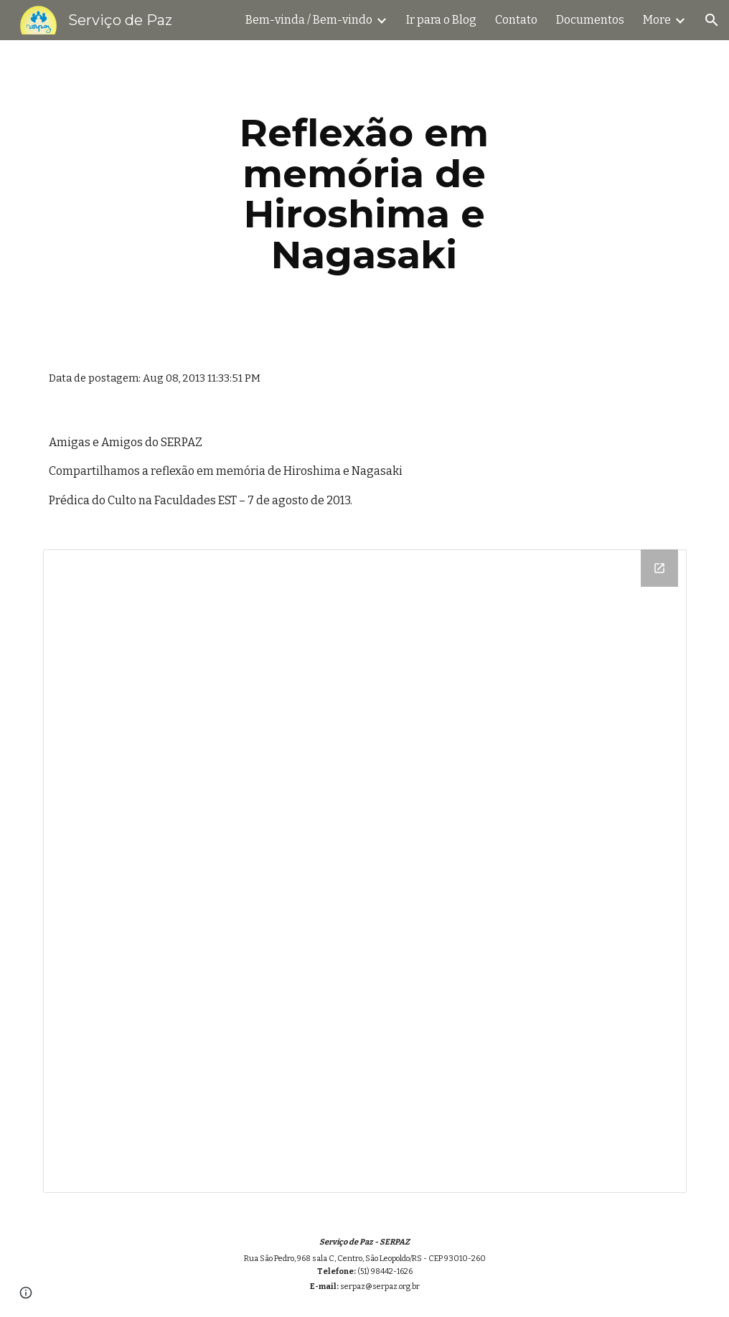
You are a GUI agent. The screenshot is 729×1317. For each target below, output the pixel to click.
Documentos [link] (590, 20)
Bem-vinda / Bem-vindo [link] (308, 20)
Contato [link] (516, 20)
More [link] (657, 20)
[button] (712, 20)
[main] (364, 194)
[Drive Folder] (365, 871)
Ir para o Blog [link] (441, 20)
